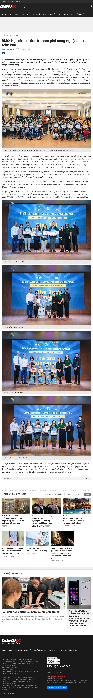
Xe (60, 14)
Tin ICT (16, 14)
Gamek (4, 1)
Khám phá (36, 14)
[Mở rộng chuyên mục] (89, 14)
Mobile (4, 14)
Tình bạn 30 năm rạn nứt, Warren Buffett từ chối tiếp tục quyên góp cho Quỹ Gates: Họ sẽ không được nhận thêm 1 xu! (43, 521)
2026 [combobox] (78, 494)
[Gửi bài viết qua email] (3, 54)
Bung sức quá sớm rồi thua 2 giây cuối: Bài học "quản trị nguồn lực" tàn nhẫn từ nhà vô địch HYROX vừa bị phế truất (62, 553)
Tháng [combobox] (69, 494)
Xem (87, 494)
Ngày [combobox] (60, 494)
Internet (26, 14)
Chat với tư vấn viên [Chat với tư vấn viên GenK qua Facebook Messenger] (57, 687)
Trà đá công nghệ (39, 650)
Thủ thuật (52, 650)
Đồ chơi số (80, 14)
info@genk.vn (10, 669)
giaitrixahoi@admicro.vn (58, 677)
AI (10, 14)
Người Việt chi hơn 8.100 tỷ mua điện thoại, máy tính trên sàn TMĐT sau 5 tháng (12, 550)
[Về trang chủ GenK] (8, 7)
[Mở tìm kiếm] (91, 6)
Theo (46, 478)
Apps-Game (68, 14)
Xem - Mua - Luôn (49, 14)
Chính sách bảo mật (8, 693)
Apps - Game (62, 650)
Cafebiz (17, 1)
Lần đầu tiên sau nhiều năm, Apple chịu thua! (30, 612)
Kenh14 (10, 1)
